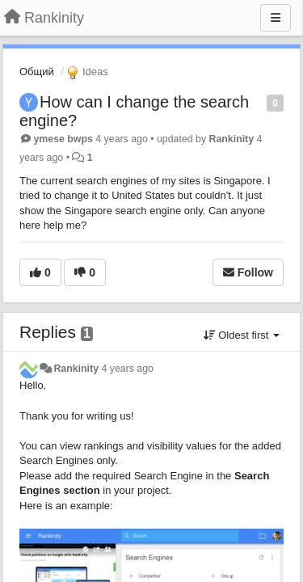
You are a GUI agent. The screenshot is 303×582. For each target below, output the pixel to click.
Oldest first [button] (242, 335)
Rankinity (232, 139)
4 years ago (127, 368)
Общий (36, 71)
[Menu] (275, 18)
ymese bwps (62, 139)
